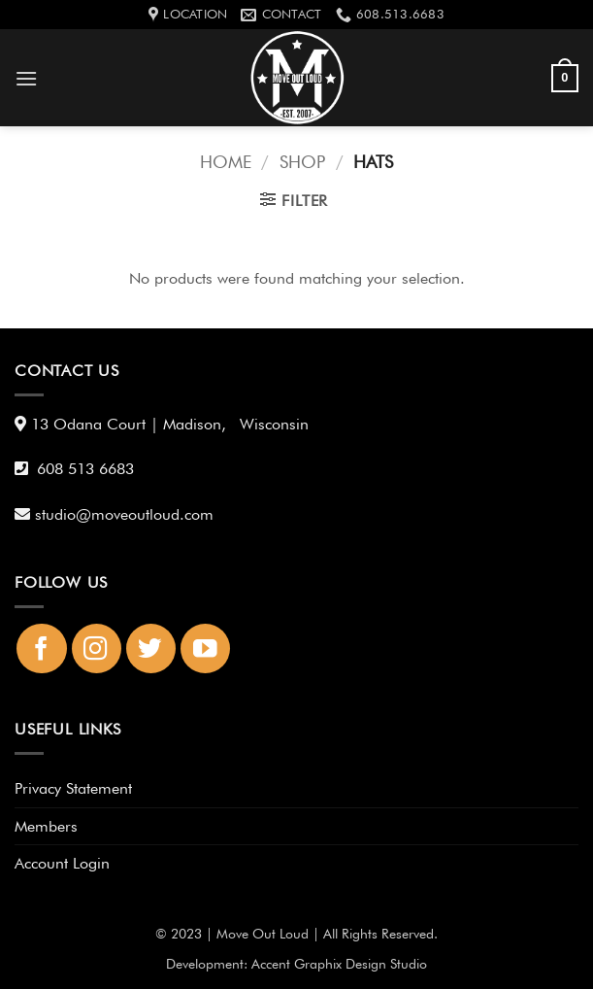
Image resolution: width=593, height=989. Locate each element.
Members (46, 826)
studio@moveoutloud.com (128, 514)
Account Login (62, 863)
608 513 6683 (85, 469)
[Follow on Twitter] (151, 648)
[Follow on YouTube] (205, 648)
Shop (302, 161)
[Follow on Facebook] (41, 648)
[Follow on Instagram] (96, 648)
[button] (26, 78)
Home (225, 161)
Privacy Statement (73, 788)
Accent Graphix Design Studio (339, 963)
